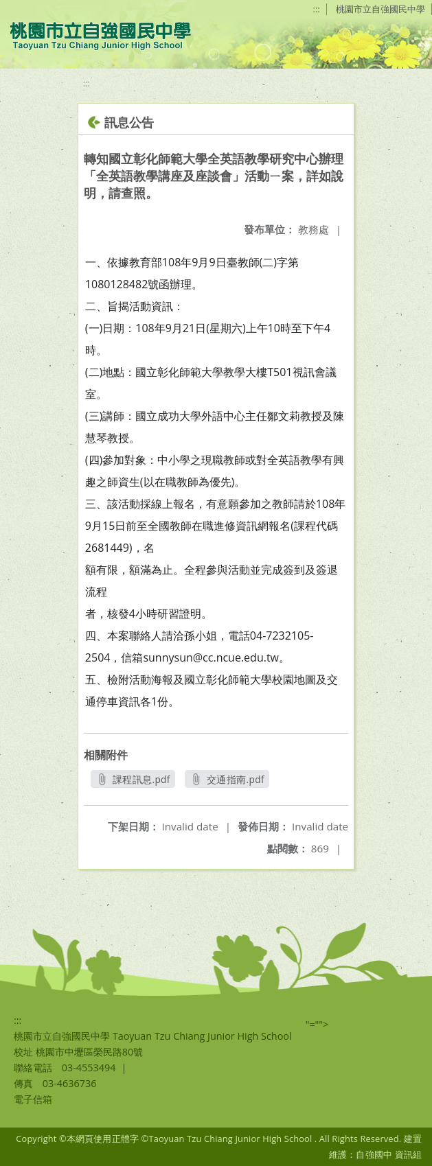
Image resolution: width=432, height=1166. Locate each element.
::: (316, 9)
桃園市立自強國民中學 (380, 9)
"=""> (317, 1024)
